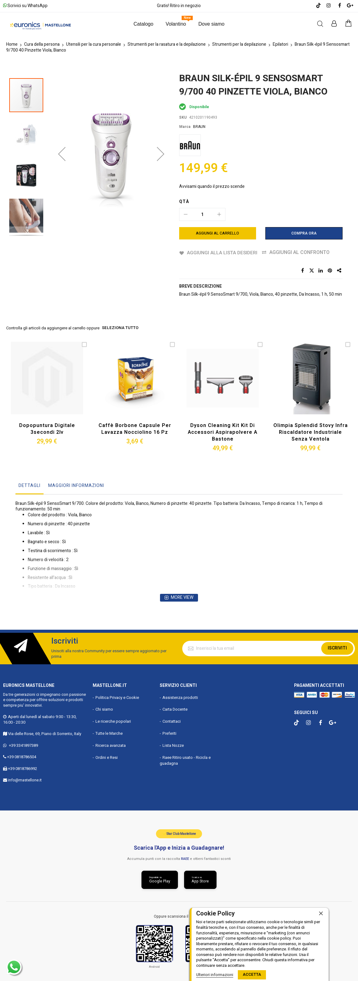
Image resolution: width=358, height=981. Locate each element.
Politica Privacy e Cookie (117, 697)
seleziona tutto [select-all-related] (120, 328)
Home (12, 44)
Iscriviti (337, 648)
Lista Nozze (173, 745)
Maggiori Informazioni (76, 485)
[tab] (29, 487)
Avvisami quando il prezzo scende (212, 186)
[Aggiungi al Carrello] (217, 233)
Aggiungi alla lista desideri (223, 252)
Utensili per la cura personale (93, 44)
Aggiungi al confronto (301, 252)
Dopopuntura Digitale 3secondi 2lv (47, 428)
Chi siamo (104, 709)
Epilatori (280, 44)
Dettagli (29, 485)
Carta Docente (174, 709)
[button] (61, 140)
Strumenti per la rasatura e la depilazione (167, 44)
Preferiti (169, 733)
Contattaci (171, 721)
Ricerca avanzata (110, 745)
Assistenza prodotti (180, 697)
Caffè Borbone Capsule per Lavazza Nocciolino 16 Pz (135, 428)
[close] (321, 913)
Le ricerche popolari (113, 721)
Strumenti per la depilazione (239, 44)
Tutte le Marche (109, 733)
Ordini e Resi (106, 757)
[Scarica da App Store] (200, 879)
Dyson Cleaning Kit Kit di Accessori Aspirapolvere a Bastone (222, 431)
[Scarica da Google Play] (159, 879)
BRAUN (199, 126)
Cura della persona (42, 44)
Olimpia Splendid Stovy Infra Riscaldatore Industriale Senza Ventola (310, 431)
